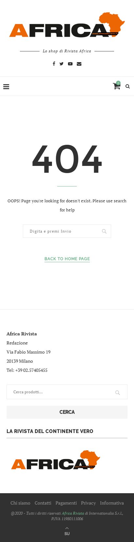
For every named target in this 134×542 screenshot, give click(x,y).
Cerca (67, 412)
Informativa (112, 503)
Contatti (43, 503)
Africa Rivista (73, 513)
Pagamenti (66, 503)
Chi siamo (20, 503)
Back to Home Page (67, 259)
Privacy (88, 503)
